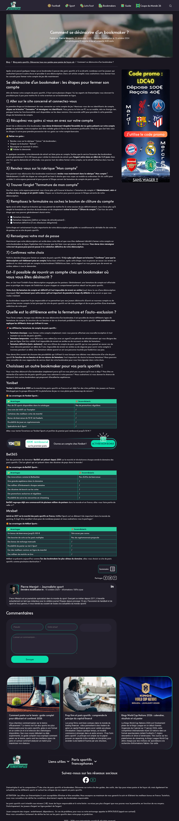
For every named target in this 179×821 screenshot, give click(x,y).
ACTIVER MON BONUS (103, 443)
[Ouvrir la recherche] (170, 5)
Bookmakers (107, 5)
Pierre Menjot (30, 586)
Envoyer (30, 659)
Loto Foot (87, 5)
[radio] (84, 628)
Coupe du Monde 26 (148, 5)
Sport (70, 5)
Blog (8, 62)
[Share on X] (110, 578)
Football (53, 5)
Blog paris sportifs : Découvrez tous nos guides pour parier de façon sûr (43, 62)
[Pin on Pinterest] (115, 578)
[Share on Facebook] (105, 578)
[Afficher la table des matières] (107, 568)
